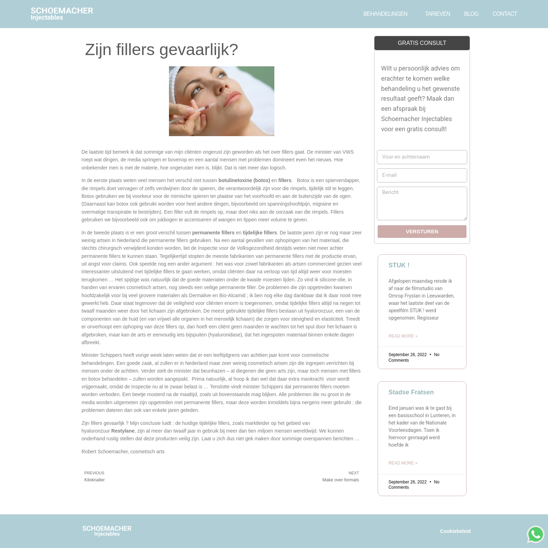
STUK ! (399, 265)
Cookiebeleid (455, 531)
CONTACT (504, 14)
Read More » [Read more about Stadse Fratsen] (403, 463)
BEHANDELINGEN (387, 14)
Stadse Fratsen (411, 392)
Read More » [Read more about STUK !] (403, 336)
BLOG (471, 14)
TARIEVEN (437, 14)
